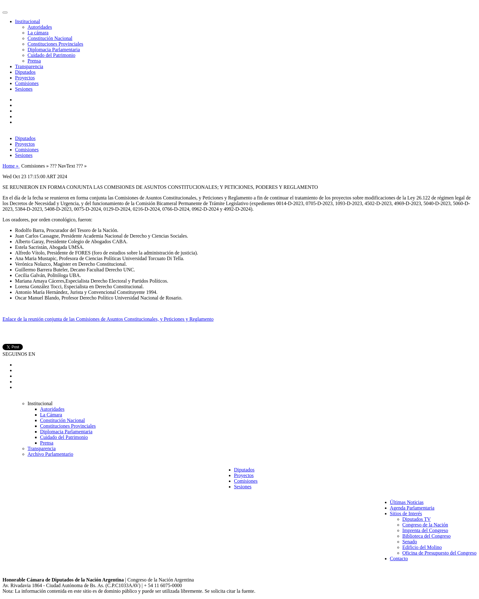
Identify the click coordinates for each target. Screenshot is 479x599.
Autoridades (40, 27)
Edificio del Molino (422, 547)
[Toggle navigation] (5, 12)
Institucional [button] (27, 21)
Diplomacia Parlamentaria (54, 49)
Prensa (34, 60)
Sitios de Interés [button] (406, 513)
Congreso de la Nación (425, 524)
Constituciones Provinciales (55, 44)
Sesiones (24, 89)
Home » (11, 166)
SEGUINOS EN (19, 354)
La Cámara (51, 414)
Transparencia (29, 66)
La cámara (38, 32)
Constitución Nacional (50, 38)
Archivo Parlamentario (50, 454)
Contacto (399, 558)
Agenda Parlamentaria (412, 508)
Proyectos (25, 77)
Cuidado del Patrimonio (51, 55)
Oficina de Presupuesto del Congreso (439, 553)
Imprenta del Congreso (425, 530)
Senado (409, 541)
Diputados (25, 72)
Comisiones (27, 83)
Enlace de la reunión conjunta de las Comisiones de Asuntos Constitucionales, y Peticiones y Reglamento (108, 319)
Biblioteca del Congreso (426, 536)
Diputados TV (416, 519)
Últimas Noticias (407, 502)
